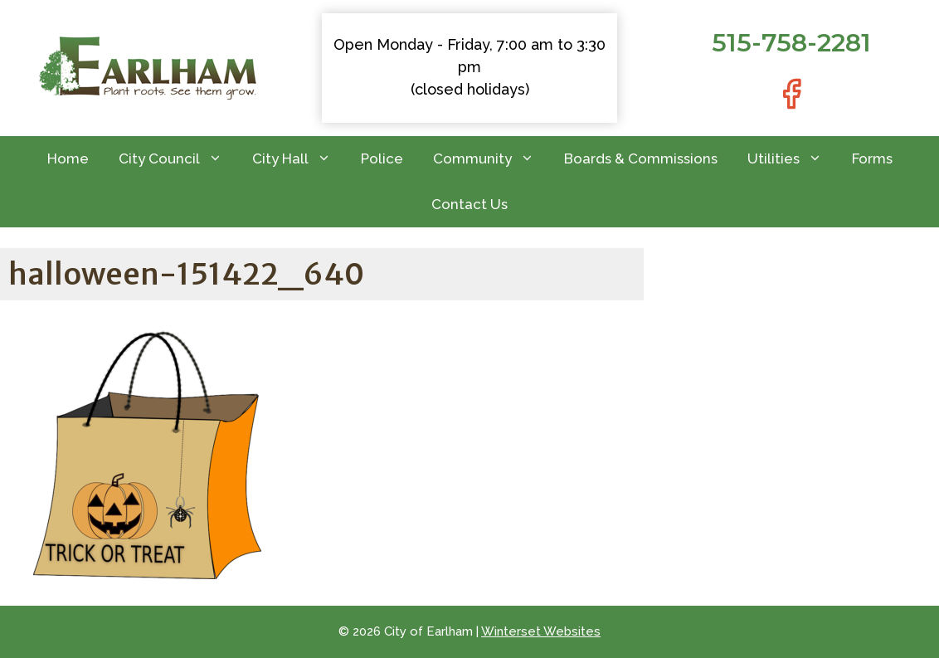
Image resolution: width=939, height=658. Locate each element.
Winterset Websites (541, 631)
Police (382, 158)
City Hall (299, 159)
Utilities (792, 159)
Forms (872, 158)
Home (68, 158)
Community (491, 159)
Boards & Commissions (641, 158)
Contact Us (469, 204)
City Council (178, 159)
